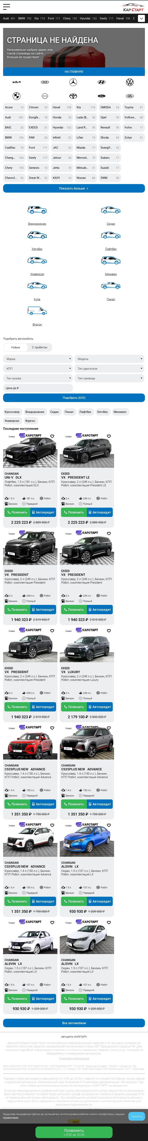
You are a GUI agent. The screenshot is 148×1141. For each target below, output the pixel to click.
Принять (136, 1116)
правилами (10, 1117)
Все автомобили (74, 1023)
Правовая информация (74, 1058)
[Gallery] (74, 52)
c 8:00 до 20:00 (74, 1132)
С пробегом (39, 347)
